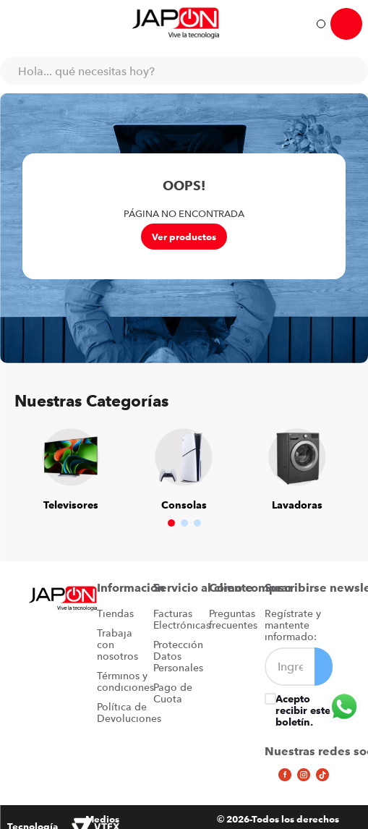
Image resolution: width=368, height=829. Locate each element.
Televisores (70, 504)
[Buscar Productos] (350, 71)
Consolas (184, 504)
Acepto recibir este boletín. (302, 710)
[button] (171, 523)
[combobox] (184, 71)
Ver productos (184, 236)
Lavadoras (297, 504)
